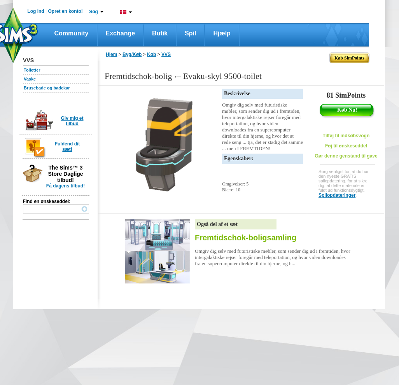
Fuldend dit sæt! (67, 146)
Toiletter (32, 70)
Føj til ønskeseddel (346, 146)
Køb (151, 54)
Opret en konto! (65, 11)
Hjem (111, 54)
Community (71, 33)
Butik (160, 33)
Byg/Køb (132, 54)
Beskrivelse (237, 93)
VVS (166, 54)
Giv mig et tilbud (72, 121)
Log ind (35, 11)
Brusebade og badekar (47, 88)
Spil (190, 33)
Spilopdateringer (336, 195)
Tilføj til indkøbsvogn (346, 135)
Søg (93, 11)
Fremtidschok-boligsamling (245, 237)
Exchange (120, 33)
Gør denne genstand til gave (346, 156)
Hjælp (221, 33)
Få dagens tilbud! (65, 186)
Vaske (30, 79)
